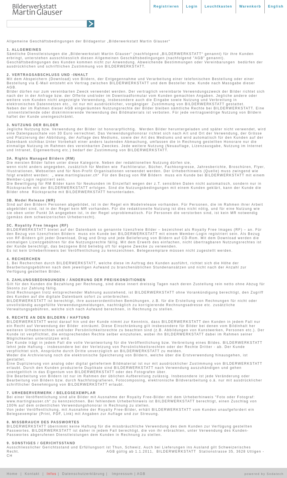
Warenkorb (250, 6)
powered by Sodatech (264, 473)
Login (192, 6)
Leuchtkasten (218, 6)
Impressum (122, 474)
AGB (141, 474)
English (276, 6)
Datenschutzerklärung (83, 474)
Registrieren (166, 6)
